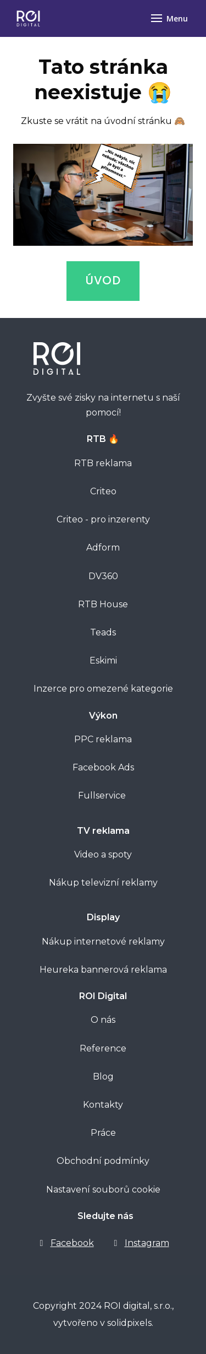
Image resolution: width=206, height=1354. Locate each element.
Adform (103, 547)
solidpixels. (130, 1323)
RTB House (103, 604)
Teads (103, 632)
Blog (103, 1076)
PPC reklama (103, 739)
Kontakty (103, 1104)
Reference (103, 1048)
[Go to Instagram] (140, 1243)
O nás (103, 1020)
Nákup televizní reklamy (103, 882)
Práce (103, 1133)
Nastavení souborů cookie (103, 1189)
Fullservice (103, 795)
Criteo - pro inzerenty (103, 519)
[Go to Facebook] (65, 1243)
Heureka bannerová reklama (103, 969)
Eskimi (103, 660)
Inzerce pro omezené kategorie (103, 688)
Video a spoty (103, 854)
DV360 (103, 576)
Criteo (103, 491)
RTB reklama (103, 463)
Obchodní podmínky (103, 1161)
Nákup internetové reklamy (103, 941)
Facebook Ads (103, 767)
